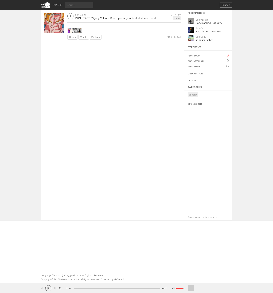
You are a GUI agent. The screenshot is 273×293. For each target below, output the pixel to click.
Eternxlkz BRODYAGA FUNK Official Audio (217, 31)
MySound (119, 279)
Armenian (99, 275)
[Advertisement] (208, 159)
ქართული (67, 275)
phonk (177, 18)
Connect (226, 4)
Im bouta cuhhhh (204, 39)
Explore (57, 4)
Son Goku (80, 14)
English (88, 275)
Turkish (56, 275)
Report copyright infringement (203, 217)
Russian (78, 275)
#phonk (193, 94)
